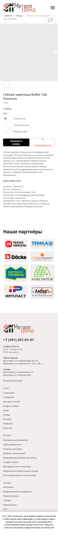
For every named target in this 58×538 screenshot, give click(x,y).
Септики (7, 483)
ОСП (5, 509)
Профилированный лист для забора (20, 457)
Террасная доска (11, 496)
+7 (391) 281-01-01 (18, 339)
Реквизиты (8, 423)
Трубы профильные (12, 444)
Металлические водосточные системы (20, 471)
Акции (6, 410)
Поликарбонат (10, 505)
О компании (9, 393)
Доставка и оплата (11, 401)
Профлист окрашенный (14, 453)
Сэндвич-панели (10, 462)
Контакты (7, 419)
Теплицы (7, 500)
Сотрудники (8, 397)
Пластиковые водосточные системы (19, 475)
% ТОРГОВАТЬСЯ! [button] (42, 142)
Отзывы (6, 415)
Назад (19, 15)
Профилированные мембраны (17, 491)
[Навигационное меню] (53, 7)
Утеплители (8, 487)
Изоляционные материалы (15, 440)
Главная (7, 15)
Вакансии (7, 428)
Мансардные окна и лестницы (17, 466)
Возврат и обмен (11, 406)
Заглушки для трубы (12, 449)
